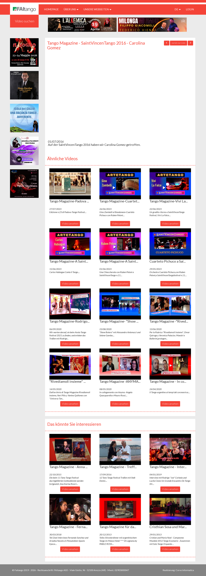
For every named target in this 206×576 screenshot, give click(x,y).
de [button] (178, 9)
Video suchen (24, 21)
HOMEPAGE (52, 9)
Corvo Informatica (185, 570)
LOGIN (190, 9)
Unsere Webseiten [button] (97, 9)
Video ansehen (70, 223)
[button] (70, 183)
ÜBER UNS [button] (71, 9)
